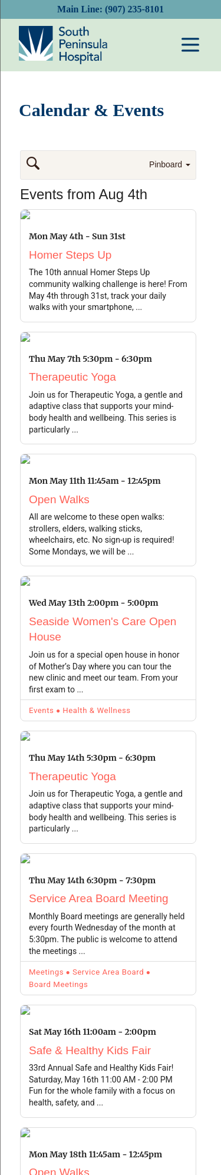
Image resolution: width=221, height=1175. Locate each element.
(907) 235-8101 (134, 9)
